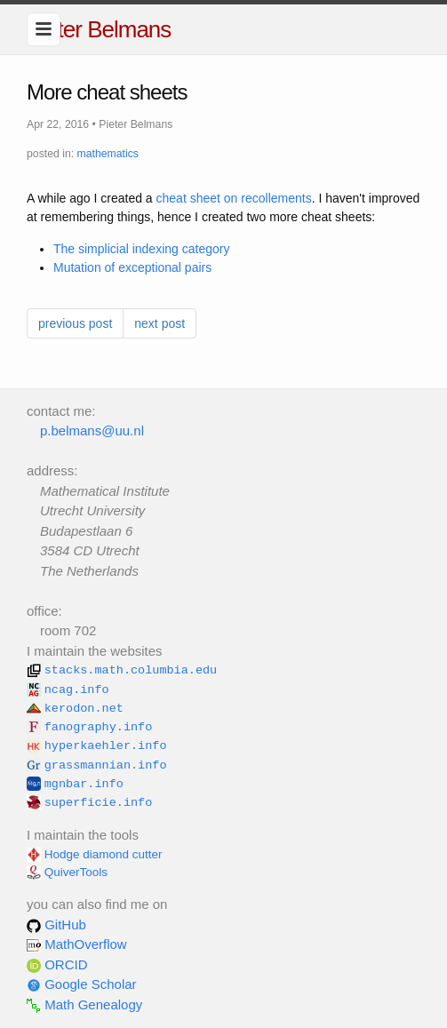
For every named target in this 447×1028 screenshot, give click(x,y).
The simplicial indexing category (141, 249)
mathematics (108, 153)
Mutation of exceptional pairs (132, 267)
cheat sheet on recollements (234, 198)
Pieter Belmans (99, 29)
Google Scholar (82, 984)
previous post (75, 323)
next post (159, 323)
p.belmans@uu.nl (92, 430)
